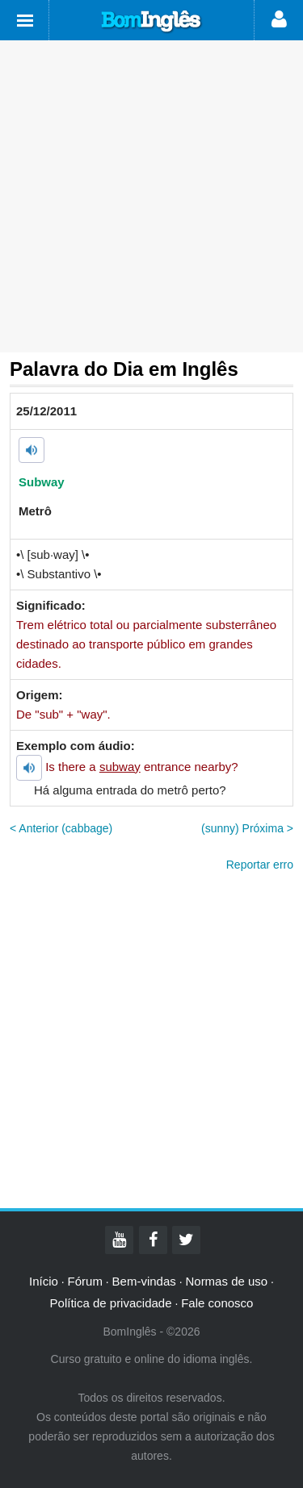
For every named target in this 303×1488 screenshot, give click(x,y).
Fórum (85, 1281)
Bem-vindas (144, 1281)
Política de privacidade (111, 1303)
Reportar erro (259, 864)
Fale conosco (217, 1303)
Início (43, 1281)
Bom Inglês (152, 22)
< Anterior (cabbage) (61, 828)
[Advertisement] (151, 196)
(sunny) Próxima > (247, 828)
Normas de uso (226, 1281)
